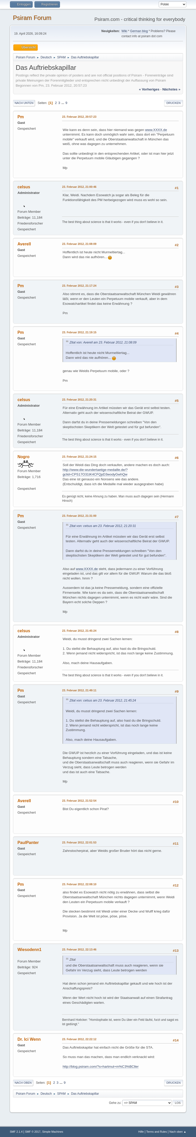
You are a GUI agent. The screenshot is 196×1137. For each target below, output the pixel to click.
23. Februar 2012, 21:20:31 (79, 399)
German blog (139, 31)
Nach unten (24, 102)
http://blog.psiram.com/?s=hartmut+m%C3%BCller (101, 1066)
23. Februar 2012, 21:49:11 (79, 690)
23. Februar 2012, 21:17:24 (79, 285)
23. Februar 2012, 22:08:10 (79, 884)
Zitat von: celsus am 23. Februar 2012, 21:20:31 (102, 526)
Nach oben (23, 1082)
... (63, 103)
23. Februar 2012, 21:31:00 (79, 515)
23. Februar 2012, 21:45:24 (79, 630)
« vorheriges (149, 89)
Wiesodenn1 (29, 949)
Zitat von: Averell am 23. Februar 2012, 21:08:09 (103, 342)
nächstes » (171, 89)
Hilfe (141, 1131)
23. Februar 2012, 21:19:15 (79, 332)
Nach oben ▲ (177, 1131)
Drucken (173, 102)
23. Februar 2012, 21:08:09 (79, 243)
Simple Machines (52, 1131)
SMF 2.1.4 (16, 1131)
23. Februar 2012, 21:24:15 (79, 456)
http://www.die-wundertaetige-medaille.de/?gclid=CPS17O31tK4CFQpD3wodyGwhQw (95, 472)
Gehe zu (114, 1102)
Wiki (124, 31)
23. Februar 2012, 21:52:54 (79, 800)
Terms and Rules (156, 1131)
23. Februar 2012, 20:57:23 (79, 116)
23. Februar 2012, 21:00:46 (79, 186)
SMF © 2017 (33, 1131)
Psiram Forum (32, 17)
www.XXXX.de (156, 130)
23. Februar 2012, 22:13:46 (79, 949)
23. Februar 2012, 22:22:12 (79, 1039)
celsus (23, 187)
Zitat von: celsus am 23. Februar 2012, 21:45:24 (102, 700)
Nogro (23, 457)
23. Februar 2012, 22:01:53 (79, 842)
